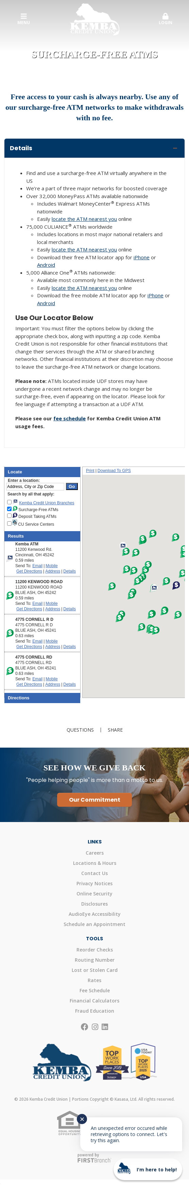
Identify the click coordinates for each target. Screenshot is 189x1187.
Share (115, 730)
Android (46, 264)
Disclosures (94, 904)
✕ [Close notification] (82, 1119)
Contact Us (94, 873)
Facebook (84, 1027)
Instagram (95, 1027)
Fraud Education (94, 1011)
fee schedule (69, 418)
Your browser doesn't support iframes (94, 586)
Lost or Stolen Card (95, 970)
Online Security (94, 893)
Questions (80, 730)
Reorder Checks (94, 949)
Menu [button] (23, 19)
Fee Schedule (95, 990)
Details (21, 148)
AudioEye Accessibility (95, 914)
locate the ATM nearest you (84, 218)
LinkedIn (105, 1027)
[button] (165, 19)
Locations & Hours (94, 863)
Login (165, 19)
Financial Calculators (94, 1000)
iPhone (142, 257)
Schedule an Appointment (94, 924)
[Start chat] (148, 1169)
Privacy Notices (94, 883)
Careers (95, 853)
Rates (94, 980)
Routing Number (95, 960)
